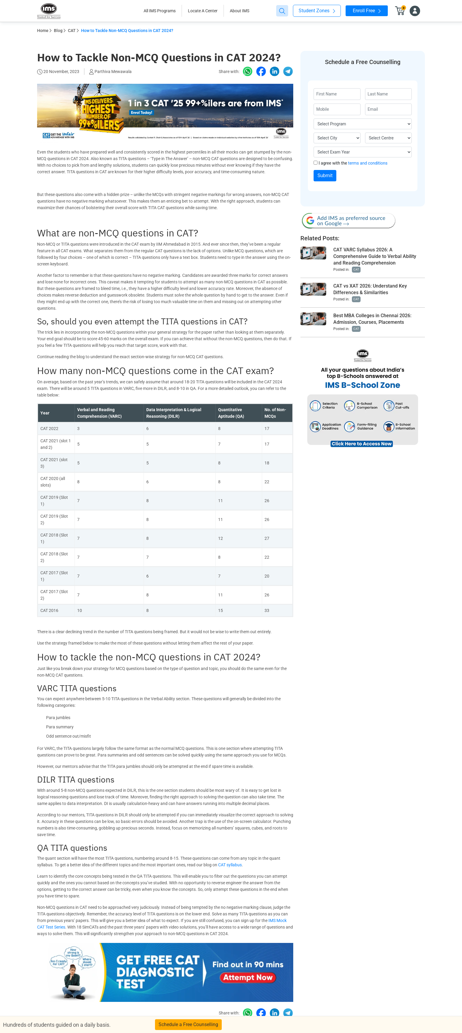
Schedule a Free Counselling (188, 1024)
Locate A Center (203, 10)
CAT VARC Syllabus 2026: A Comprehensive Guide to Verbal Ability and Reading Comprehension (374, 256)
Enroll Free (367, 10)
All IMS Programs (160, 10)
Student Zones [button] (317, 10)
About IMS (239, 10)
